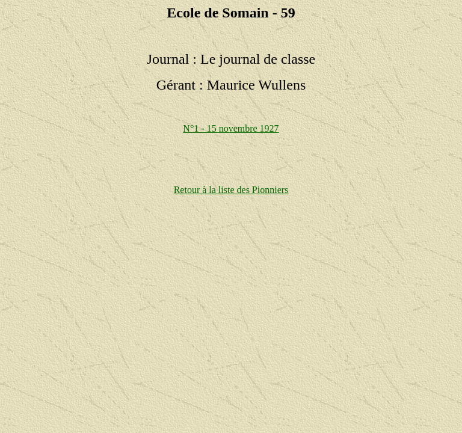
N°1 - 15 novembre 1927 (231, 128)
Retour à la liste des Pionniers (231, 190)
